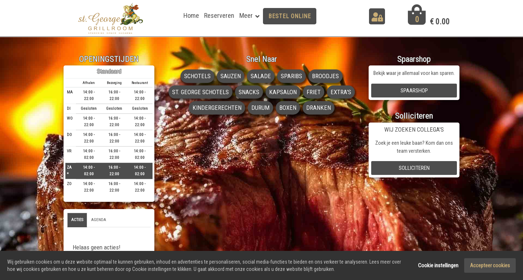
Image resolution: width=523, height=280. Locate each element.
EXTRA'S (341, 92)
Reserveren (219, 15)
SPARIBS (291, 76)
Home (191, 15)
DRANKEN (318, 107)
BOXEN (287, 107)
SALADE (261, 76)
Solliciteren (414, 168)
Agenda (98, 219)
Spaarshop (414, 90)
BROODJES (325, 76)
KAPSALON (283, 92)
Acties (77, 219)
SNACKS (249, 92)
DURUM (260, 107)
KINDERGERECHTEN (217, 107)
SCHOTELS (197, 76)
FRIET (314, 92)
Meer (246, 15)
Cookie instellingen (438, 266)
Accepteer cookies (490, 266)
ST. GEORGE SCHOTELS (200, 92)
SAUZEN (230, 76)
